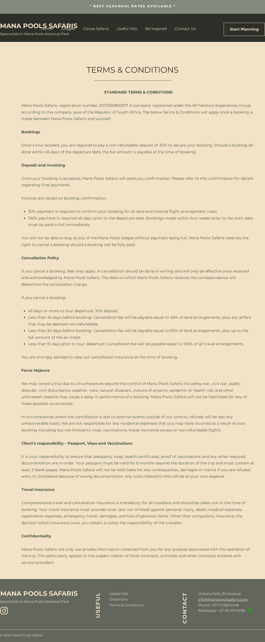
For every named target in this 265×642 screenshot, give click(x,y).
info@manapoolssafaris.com (223, 599)
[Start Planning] (244, 29)
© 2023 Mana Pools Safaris (21, 635)
